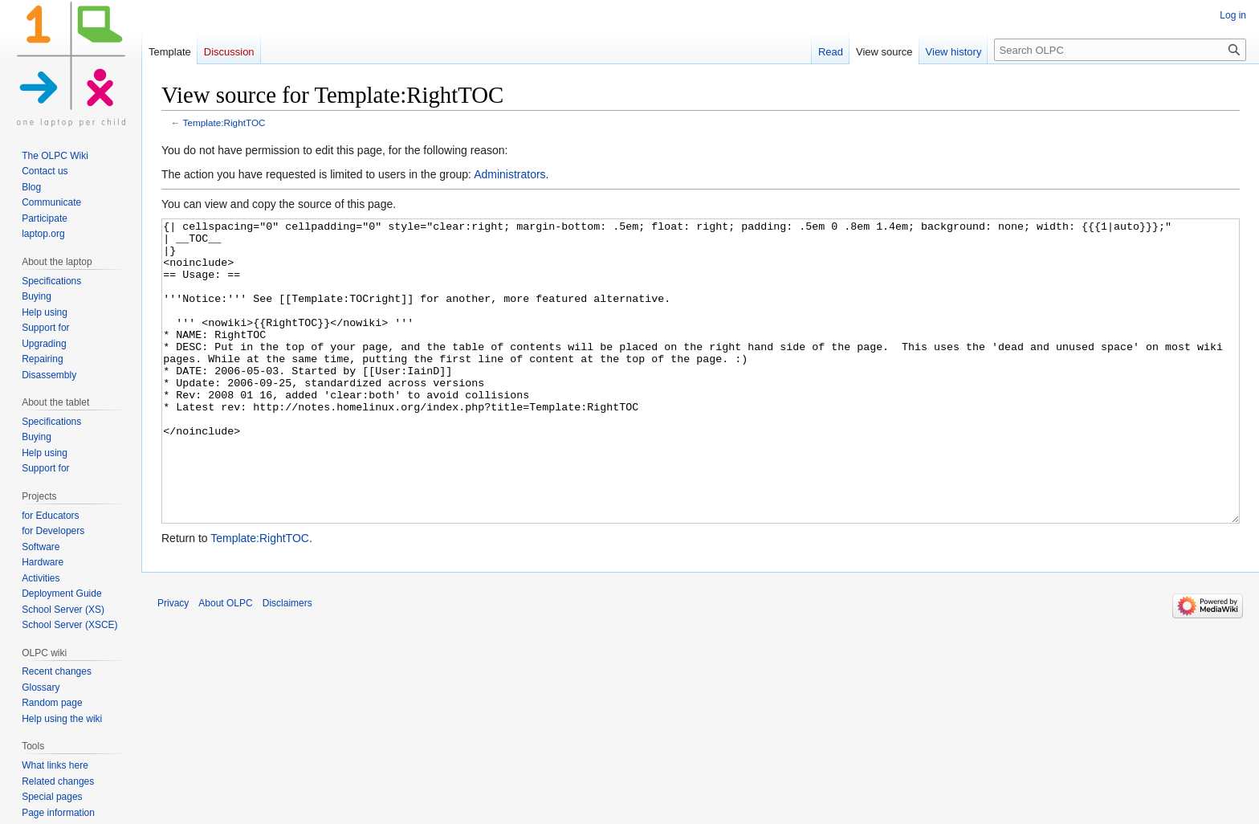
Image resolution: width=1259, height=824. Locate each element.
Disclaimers (287, 663)
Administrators (509, 174)
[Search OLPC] (1120, 50)
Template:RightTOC (224, 122)
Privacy (173, 663)
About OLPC (225, 663)
